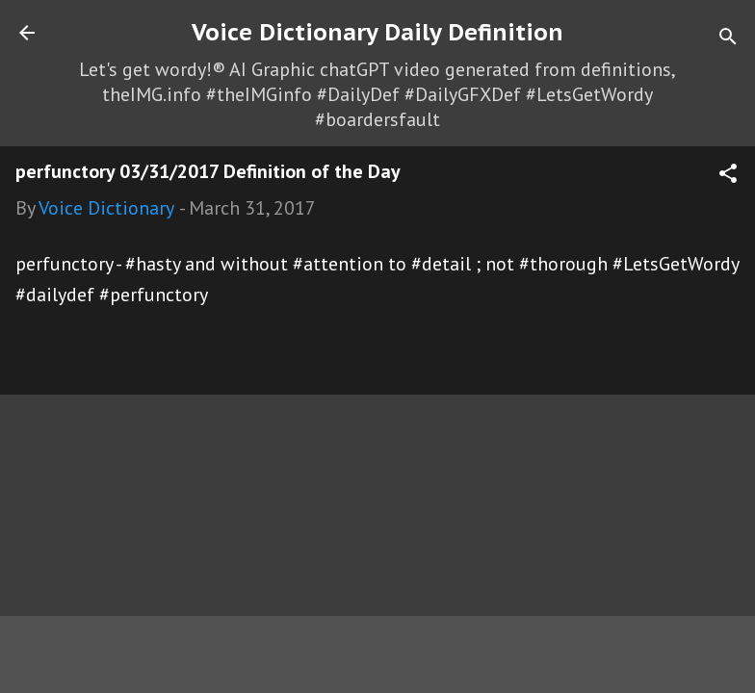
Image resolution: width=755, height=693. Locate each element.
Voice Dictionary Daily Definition (377, 32)
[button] (728, 176)
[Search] (728, 39)
